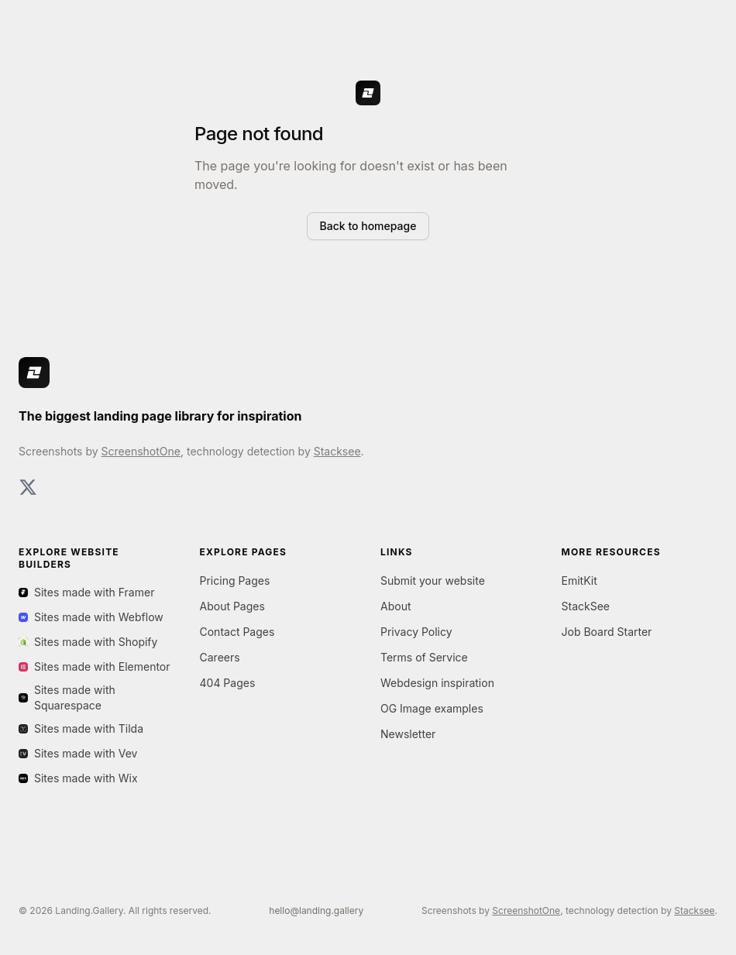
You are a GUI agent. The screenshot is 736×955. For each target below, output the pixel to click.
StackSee (586, 606)
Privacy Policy (416, 631)
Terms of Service (424, 657)
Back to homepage (368, 225)
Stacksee (337, 451)
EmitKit (579, 580)
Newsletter (407, 733)
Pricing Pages (235, 580)
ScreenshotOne (141, 451)
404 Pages (228, 682)
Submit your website (432, 580)
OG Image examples (431, 708)
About (395, 606)
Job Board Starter (607, 631)
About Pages (232, 606)
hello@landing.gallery (316, 910)
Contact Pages (237, 631)
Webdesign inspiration (437, 682)
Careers (220, 657)
